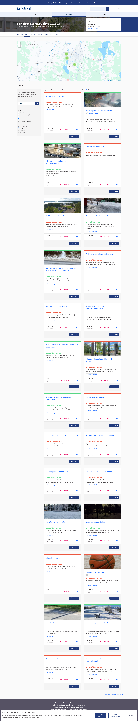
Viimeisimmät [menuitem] (57, 89)
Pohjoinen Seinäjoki (24, 121)
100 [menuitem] (86, 89)
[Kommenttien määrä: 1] (77, 327)
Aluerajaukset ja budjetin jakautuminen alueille (69, 707)
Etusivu (34, 14)
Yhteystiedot (81, 705)
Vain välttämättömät (115, 715)
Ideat (27, 34)
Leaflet (110, 80)
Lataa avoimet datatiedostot (78, 709)
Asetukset (130, 715)
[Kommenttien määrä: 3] (77, 679)
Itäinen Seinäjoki (23, 117)
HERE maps (118, 80)
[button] (66, 54)
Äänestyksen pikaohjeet (59, 703)
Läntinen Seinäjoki (24, 119)
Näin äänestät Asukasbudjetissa (63, 705)
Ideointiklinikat (36, 34)
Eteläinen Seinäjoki (24, 115)
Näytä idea (74, 136)
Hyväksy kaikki (100, 715)
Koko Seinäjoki (23, 113)
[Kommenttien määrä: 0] (77, 129)
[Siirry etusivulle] (25, 9)
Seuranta (56, 34)
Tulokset (21, 132)
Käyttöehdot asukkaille (58, 709)
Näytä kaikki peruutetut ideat (114, 694)
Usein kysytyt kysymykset (78, 703)
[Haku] (26, 103)
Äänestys (48, 34)
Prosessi (19, 34)
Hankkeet (21, 130)
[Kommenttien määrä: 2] (117, 418)
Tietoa (104, 14)
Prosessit (69, 14)
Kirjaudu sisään (116, 9)
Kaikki (20, 110)
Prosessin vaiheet (93, 28)
